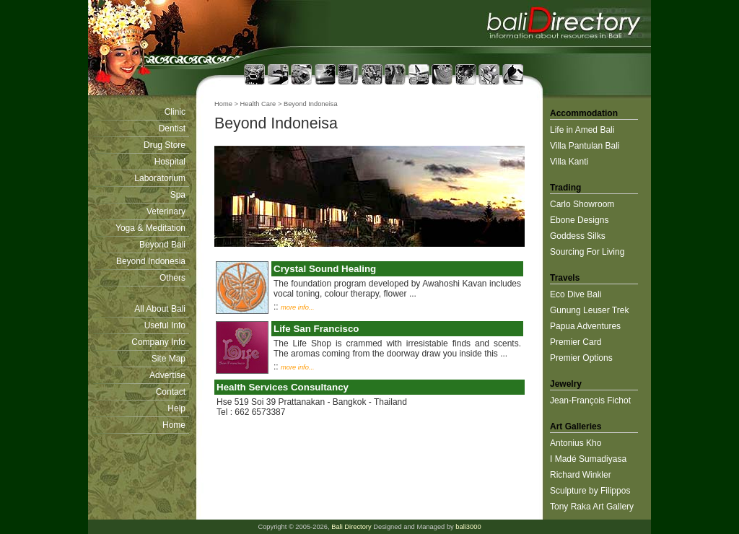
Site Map (168, 359)
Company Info (158, 342)
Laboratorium (159, 178)
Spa (177, 195)
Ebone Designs (579, 220)
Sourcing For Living (587, 252)
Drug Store (164, 145)
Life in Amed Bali (582, 130)
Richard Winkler (580, 475)
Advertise (167, 375)
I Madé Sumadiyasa (588, 459)
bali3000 (468, 526)
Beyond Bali (162, 245)
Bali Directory (351, 526)
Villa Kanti (569, 162)
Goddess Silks (577, 236)
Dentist (172, 128)
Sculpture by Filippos (590, 491)
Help (176, 408)
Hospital (169, 162)
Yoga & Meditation (150, 228)
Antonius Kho (575, 443)
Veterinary (166, 211)
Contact (170, 392)
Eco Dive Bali (575, 294)
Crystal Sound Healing (325, 268)
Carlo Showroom (582, 204)
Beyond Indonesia (150, 261)
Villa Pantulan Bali (585, 146)
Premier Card (575, 342)
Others (172, 278)
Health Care (258, 104)
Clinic (175, 112)
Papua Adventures (585, 326)
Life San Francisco (316, 328)
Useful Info (164, 325)
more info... (298, 307)
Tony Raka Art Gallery (592, 507)
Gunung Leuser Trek (589, 310)
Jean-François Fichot (590, 400)
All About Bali (159, 309)
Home (173, 425)
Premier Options (581, 358)
